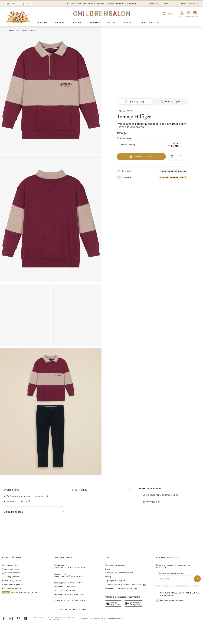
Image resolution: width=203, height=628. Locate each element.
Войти (28, 3)
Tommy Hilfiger (134, 304)
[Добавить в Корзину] (141, 343)
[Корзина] (195, 14)
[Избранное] (188, 14)
